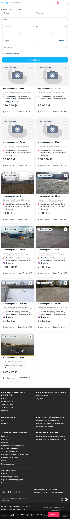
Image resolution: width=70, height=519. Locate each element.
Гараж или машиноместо (45, 426)
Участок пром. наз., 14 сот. (14, 88)
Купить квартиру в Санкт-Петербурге (13, 393)
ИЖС (3, 420)
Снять (12, 9)
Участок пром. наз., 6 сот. (13, 196)
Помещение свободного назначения (49, 423)
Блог (3, 483)
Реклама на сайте (40, 492)
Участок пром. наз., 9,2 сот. (49, 196)
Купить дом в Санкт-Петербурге (51, 392)
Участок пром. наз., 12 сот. (49, 142)
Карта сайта (25, 506)
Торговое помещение (9, 451)
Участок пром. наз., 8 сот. (48, 250)
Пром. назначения (8, 464)
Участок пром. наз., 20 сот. (14, 357)
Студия (4, 439)
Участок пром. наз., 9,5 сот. (49, 88)
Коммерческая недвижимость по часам (51, 439)
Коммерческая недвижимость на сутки (50, 436)
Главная (4, 9)
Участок (4, 461)
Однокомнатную (7, 401)
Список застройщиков (9, 477)
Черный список (51, 489)
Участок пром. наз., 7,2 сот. (14, 142)
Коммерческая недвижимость (47, 420)
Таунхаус (39, 399)
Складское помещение (10, 458)
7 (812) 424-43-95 (10, 492)
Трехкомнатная (7, 407)
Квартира (4, 436)
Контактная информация (10, 506)
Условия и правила (55, 492)
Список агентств (7, 473)
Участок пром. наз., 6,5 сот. (49, 304)
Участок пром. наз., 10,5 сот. (15, 304)
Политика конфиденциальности (13, 509)
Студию (4, 398)
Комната (4, 410)
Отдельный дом (42, 395)
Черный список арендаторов (12, 480)
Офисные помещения (9, 448)
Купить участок (8, 417)
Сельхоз (4, 423)
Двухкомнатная (7, 404)
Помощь (41, 489)
